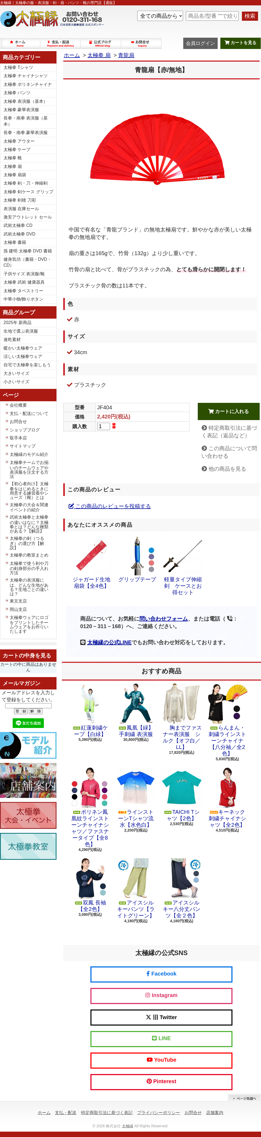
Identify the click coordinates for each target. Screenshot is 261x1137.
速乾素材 (12, 339)
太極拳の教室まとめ (29, 555)
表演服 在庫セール (21, 208)
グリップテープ (137, 558)
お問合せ (141, 43)
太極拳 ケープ (16, 149)
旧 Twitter (161, 1017)
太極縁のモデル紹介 (29, 454)
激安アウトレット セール (27, 217)
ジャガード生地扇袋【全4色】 (91, 562)
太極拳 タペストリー (23, 290)
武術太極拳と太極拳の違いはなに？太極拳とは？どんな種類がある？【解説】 (29, 524)
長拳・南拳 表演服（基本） (25, 121)
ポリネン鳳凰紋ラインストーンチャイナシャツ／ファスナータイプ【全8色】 (90, 807)
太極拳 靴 (12, 158)
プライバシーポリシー (158, 1112)
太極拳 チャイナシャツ (25, 75)
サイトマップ (23, 446)
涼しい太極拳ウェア (22, 356)
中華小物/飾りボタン (23, 299)
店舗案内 (214, 1112)
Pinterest (161, 1081)
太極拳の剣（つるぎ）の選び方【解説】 (27, 543)
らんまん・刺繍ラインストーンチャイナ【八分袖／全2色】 (227, 719)
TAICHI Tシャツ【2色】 (181, 794)
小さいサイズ (16, 381)
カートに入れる (228, 411)
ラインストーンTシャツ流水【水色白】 (136, 798)
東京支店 (18, 601)
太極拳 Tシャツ (18, 67)
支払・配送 (65, 1112)
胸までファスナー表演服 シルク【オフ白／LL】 (181, 716)
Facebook (161, 974)
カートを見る (240, 42)
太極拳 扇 (12, 166)
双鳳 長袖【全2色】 (90, 885)
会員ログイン (200, 43)
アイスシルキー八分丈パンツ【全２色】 (181, 888)
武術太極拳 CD (18, 225)
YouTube (162, 1060)
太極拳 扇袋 (14, 175)
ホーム (20, 43)
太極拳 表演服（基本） (25, 101)
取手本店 (18, 438)
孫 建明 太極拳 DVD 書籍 (27, 251)
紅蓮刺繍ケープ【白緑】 (90, 710)
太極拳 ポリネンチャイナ (27, 84)
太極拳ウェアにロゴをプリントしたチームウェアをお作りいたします (29, 624)
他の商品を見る (227, 469)
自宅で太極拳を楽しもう (27, 364)
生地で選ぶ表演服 (20, 331)
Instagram (161, 995)
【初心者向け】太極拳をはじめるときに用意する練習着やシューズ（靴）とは (29, 490)
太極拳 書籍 (14, 242)
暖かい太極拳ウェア (22, 348)
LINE (161, 1038)
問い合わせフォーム (163, 619)
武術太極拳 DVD (19, 234)
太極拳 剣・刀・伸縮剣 (25, 183)
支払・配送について (61, 43)
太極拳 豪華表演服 (21, 109)
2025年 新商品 (17, 322)
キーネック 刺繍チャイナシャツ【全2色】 (227, 798)
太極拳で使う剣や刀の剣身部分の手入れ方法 (29, 568)
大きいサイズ (16, 373)
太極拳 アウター (19, 141)
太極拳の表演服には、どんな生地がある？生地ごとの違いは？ (29, 587)
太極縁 (127, 1126)
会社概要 (18, 405)
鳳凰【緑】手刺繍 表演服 (136, 710)
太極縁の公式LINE (109, 642)
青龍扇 (126, 55)
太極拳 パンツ (16, 92)
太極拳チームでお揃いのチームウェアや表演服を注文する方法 (29, 469)
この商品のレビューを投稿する (110, 506)
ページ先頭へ (244, 1098)
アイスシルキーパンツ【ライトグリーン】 (136, 888)
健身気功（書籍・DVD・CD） (27, 262)
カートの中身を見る (27, 656)
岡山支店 (18, 609)
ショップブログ (101, 43)
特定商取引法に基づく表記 (107, 1112)
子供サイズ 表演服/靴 (24, 274)
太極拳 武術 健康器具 (24, 282)
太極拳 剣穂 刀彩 (19, 200)
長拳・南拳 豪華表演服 (25, 132)
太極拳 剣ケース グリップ (28, 191)
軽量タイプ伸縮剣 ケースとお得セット (183, 565)
